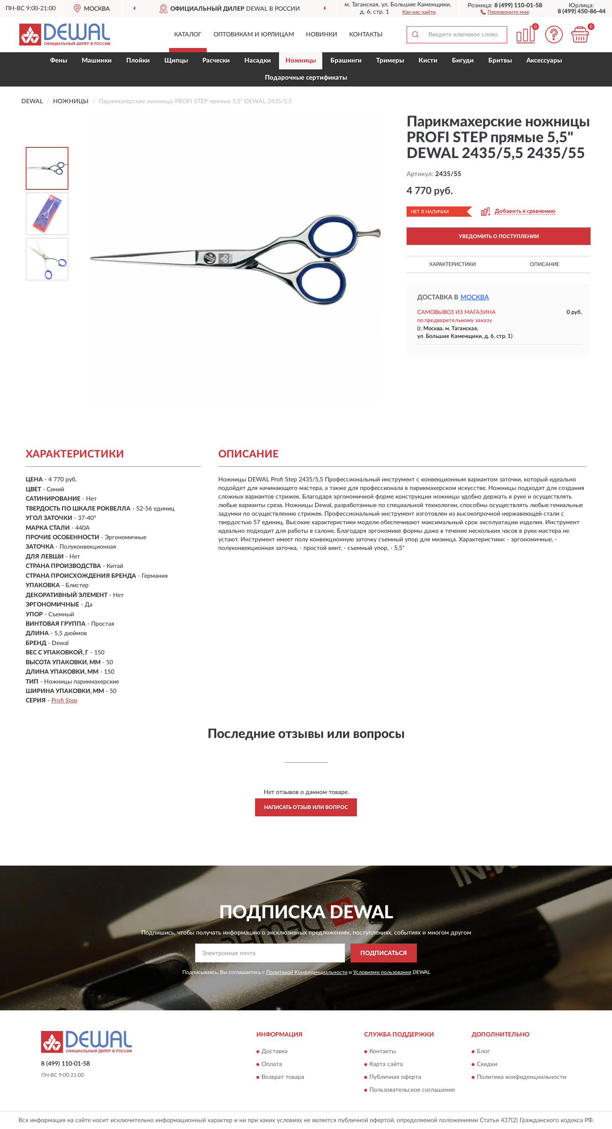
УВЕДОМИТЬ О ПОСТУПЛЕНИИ (499, 236)
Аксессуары (544, 60)
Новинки (321, 35)
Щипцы (176, 60)
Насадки (257, 60)
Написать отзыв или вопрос (306, 807)
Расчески (216, 60)
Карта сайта (386, 1064)
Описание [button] (544, 264)
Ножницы (300, 60)
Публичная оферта (395, 1077)
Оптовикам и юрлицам (254, 35)
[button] (505, 11)
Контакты (366, 35)
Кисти (428, 60)
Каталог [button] (188, 35)
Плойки (138, 60)
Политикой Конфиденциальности (307, 972)
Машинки (97, 60)
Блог (483, 1051)
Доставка (274, 1051)
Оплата (271, 1064)
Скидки (487, 1064)
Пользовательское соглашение (412, 1090)
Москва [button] (474, 297)
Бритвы (500, 60)
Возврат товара (282, 1077)
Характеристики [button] (452, 264)
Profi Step (64, 701)
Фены (58, 60)
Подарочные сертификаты (306, 78)
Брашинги (346, 60)
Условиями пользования (382, 972)
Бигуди (463, 60)
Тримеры (390, 60)
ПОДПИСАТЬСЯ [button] (383, 953)
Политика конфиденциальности (521, 1077)
